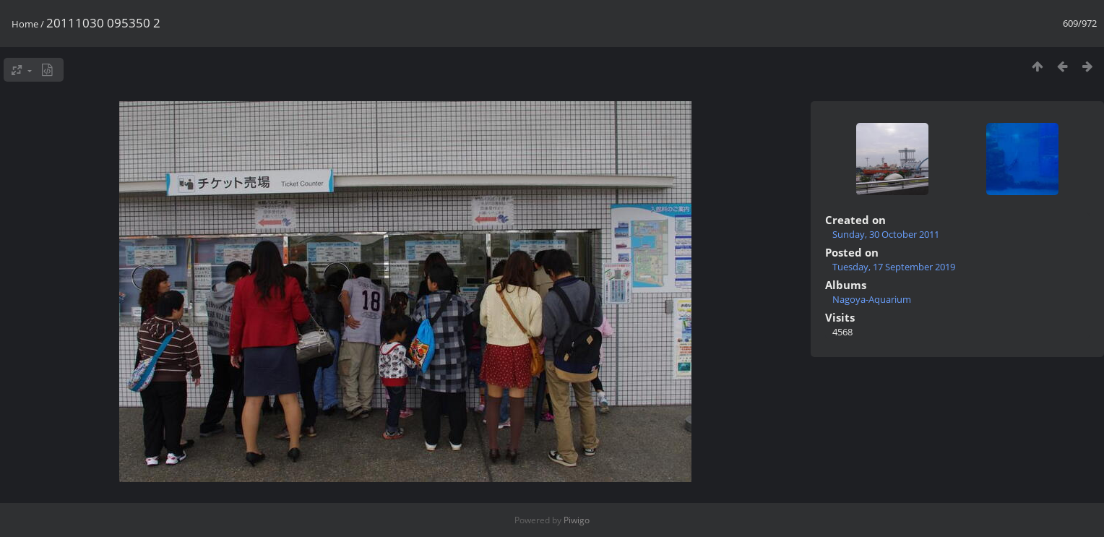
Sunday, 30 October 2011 (885, 234)
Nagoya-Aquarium (871, 299)
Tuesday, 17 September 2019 (893, 266)
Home (25, 23)
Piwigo (577, 520)
